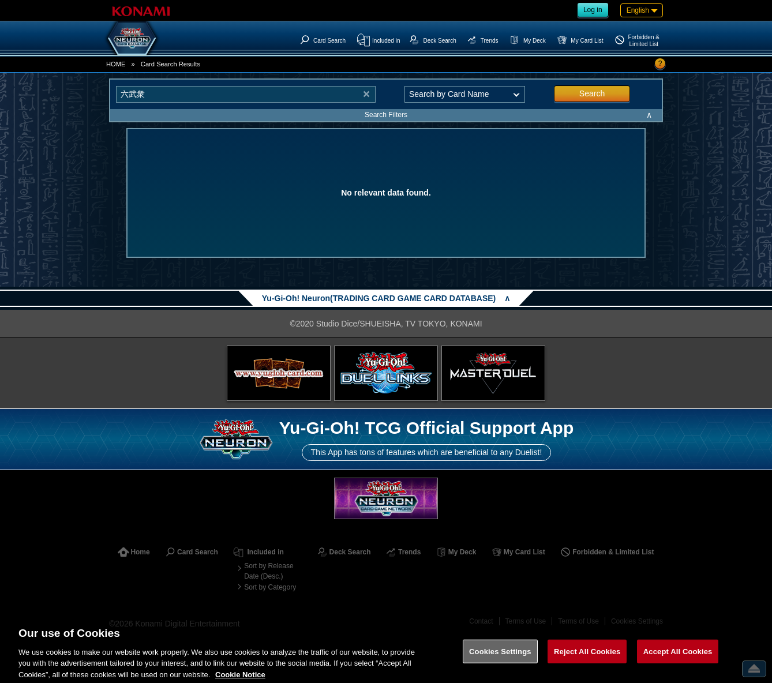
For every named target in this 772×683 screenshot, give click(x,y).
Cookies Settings (500, 658)
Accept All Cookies (678, 658)
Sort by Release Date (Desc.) (268, 571)
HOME (116, 64)
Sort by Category (270, 587)
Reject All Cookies (587, 658)
